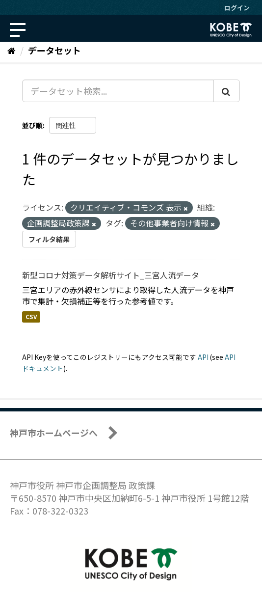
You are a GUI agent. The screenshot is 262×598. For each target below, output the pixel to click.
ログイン (237, 7)
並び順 (32, 125)
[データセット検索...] (118, 91)
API (203, 357)
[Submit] (226, 91)
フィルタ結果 (49, 239)
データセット (54, 50)
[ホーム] (11, 50)
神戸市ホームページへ (54, 432)
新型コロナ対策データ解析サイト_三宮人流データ (110, 275)
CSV (31, 317)
